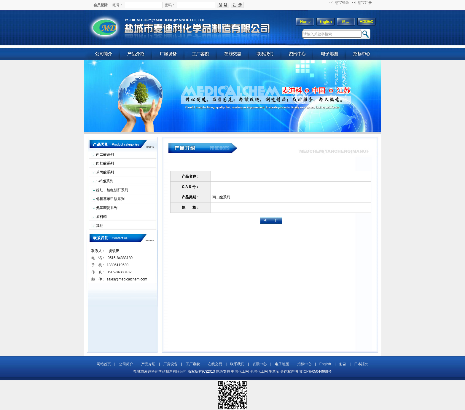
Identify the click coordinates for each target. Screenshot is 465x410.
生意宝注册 (362, 3)
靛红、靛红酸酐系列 (112, 190)
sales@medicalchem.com (127, 279)
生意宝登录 (339, 3)
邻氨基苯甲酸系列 (110, 199)
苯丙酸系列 (105, 172)
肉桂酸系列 (105, 163)
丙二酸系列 (105, 154)
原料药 (101, 217)
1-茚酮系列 (105, 181)
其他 (99, 226)
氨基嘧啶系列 (106, 208)
